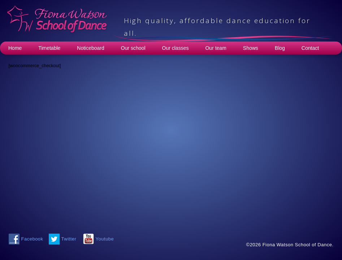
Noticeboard (90, 48)
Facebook (32, 239)
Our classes (175, 48)
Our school (133, 48)
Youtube (105, 239)
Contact (310, 48)
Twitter (69, 239)
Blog (280, 48)
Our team (215, 48)
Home (15, 48)
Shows (250, 48)
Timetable (49, 48)
